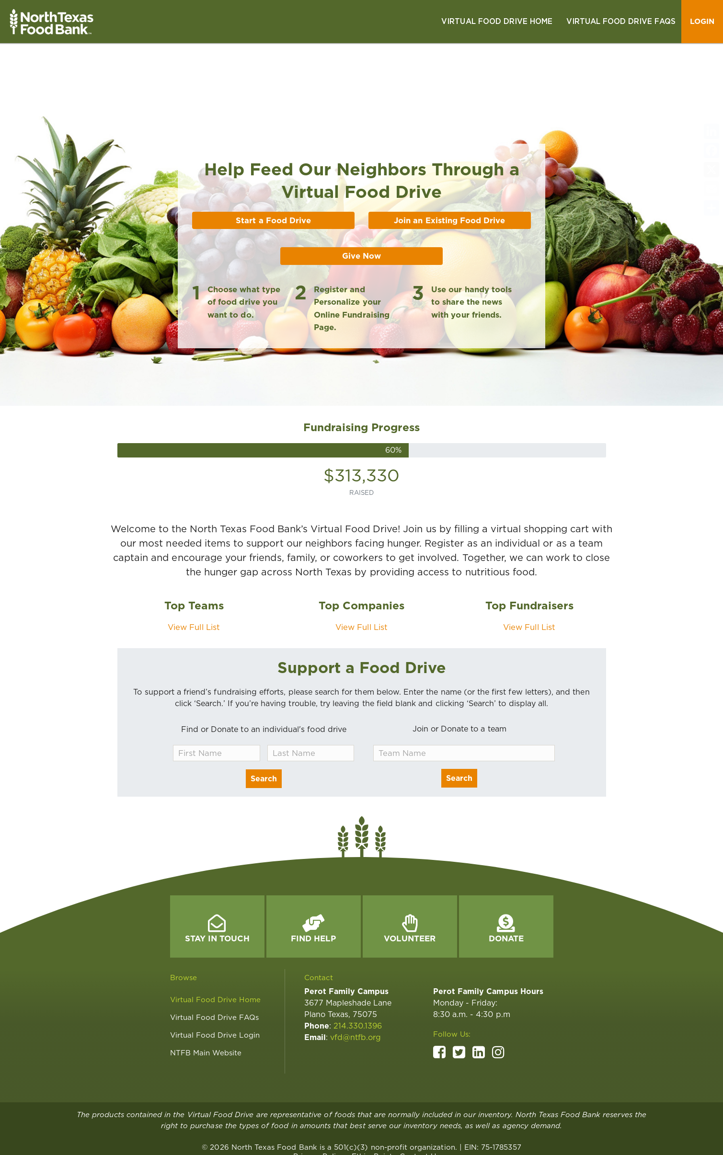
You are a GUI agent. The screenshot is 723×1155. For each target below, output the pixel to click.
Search (264, 735)
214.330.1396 (357, 982)
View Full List (194, 584)
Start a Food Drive (273, 177)
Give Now (361, 212)
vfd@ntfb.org (355, 994)
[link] (497, 21)
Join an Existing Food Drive (449, 177)
